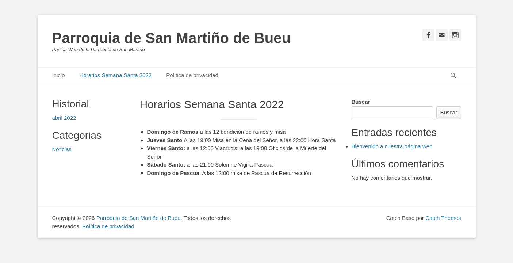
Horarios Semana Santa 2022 (116, 75)
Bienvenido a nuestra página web (392, 146)
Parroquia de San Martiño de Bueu (171, 38)
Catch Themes (443, 218)
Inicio (58, 75)
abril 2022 (64, 118)
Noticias (62, 149)
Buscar (361, 102)
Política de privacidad (192, 75)
